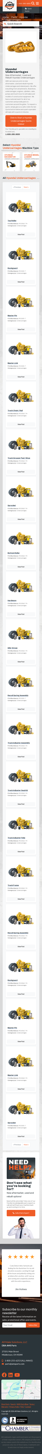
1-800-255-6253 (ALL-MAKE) (19, 1360)
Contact (28, 1407)
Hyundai (23, 17)
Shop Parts (5, 1404)
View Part (21, 234)
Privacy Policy (14, 1407)
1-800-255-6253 (24, 3)
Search (13, 1404)
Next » (26, 187)
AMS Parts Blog (22, 1404)
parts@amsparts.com (14, 1364)
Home (6, 17)
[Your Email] (14, 1325)
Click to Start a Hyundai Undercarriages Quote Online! (21, 121)
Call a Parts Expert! (21, 1213)
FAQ (22, 1407)
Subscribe (32, 1325)
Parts (14, 17)
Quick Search (13, 24)
